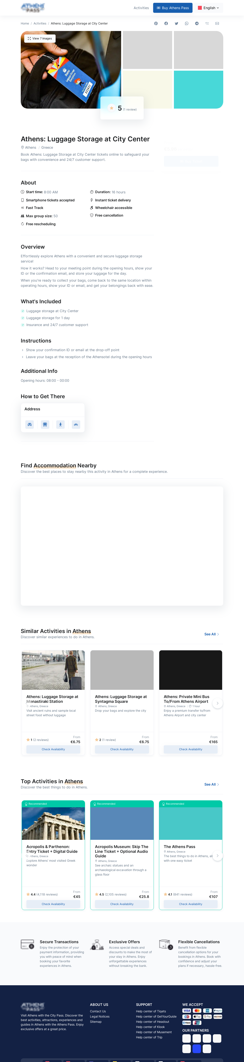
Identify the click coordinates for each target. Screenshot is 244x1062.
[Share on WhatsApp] (187, 23)
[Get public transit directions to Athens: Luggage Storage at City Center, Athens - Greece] (45, 424)
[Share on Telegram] (198, 23)
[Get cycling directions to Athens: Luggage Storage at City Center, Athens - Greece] (76, 424)
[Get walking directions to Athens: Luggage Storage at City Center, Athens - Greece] (60, 424)
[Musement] (186, 1048)
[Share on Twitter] (177, 23)
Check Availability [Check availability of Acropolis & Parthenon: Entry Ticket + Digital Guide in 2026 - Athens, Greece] (53, 904)
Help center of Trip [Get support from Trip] (149, 1037)
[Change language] (208, 8)
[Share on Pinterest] (157, 23)
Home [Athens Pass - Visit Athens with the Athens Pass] (25, 23)
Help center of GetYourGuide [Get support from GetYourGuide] (156, 1016)
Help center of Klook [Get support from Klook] (150, 1027)
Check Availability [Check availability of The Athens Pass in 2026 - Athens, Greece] (190, 904)
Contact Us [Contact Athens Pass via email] (98, 1011)
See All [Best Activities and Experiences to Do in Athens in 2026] (212, 634)
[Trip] (197, 1048)
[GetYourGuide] (197, 1038)
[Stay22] (207, 1048)
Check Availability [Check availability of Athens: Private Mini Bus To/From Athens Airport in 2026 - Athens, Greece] (190, 749)
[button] (71, 70)
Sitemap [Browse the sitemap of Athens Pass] (96, 1021)
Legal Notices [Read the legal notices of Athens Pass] (99, 1016)
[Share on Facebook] (167, 23)
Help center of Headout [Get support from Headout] (152, 1021)
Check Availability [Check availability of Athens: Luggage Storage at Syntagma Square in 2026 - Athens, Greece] (121, 749)
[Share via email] (218, 23)
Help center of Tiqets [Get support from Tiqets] (151, 1011)
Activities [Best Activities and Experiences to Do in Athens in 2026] (141, 8)
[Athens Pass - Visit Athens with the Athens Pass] (33, 8)
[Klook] (217, 1038)
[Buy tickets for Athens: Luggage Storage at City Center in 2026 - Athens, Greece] (191, 161)
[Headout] (207, 1038)
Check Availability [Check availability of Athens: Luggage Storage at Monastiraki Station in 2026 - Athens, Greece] (53, 749)
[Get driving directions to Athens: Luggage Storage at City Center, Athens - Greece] (29, 424)
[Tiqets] (186, 1038)
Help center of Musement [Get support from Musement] (154, 1032)
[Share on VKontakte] (208, 23)
